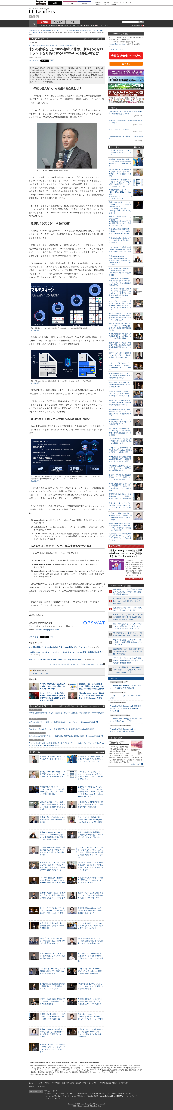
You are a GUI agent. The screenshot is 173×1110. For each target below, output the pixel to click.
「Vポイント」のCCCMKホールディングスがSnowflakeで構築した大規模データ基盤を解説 (90, 971)
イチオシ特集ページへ (133, 578)
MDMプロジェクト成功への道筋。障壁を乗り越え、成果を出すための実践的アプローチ (52, 940)
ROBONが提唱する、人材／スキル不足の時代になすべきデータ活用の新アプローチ (52, 956)
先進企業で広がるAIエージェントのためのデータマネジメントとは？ (52, 759)
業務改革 (44, 25)
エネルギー (98, 4)
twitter (30, 16)
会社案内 (78, 1083)
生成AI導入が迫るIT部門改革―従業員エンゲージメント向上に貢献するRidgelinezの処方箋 (90, 804)
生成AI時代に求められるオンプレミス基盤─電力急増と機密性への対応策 (52, 819)
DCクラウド (69, 3)
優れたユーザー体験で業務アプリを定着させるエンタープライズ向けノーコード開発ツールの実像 (52, 774)
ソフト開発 (114, 2)
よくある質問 (41, 1086)
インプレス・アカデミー (52, 1099)
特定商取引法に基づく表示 (108, 1083)
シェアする (33, 60)
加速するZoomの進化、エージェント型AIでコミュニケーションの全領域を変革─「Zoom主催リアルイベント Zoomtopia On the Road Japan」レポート (91, 792)
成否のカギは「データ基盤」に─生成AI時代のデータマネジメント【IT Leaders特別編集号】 (64, 722)
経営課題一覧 (47, 30)
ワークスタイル (77, 25)
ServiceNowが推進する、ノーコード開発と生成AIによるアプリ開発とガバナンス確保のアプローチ (90, 940)
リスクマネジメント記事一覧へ (94, 39)
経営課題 (44, 22)
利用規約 (46, 1083)
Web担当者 (98, 2)
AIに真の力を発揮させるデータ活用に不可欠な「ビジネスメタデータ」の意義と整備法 (90, 880)
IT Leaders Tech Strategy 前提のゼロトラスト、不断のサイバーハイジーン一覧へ (77, 664)
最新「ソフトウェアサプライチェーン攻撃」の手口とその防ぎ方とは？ (56, 660)
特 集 (73, 22)
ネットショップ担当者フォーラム (55, 1096)
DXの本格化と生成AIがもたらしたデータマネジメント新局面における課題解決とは (90, 986)
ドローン (106, 4)
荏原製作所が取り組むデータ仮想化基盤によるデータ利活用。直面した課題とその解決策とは (52, 1016)
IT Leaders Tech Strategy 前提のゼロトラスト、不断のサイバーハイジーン (53, 45)
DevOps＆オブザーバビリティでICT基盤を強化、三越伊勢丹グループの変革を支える (52, 971)
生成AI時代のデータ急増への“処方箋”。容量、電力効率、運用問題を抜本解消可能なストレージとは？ (53, 895)
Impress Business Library (117, 44)
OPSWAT (36, 673)
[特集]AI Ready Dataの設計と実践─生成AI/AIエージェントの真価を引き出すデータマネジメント (125, 553)
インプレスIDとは (117, 49)
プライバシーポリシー (90, 1083)
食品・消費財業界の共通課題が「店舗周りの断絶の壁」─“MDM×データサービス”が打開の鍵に (90, 834)
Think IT (72, 1093)
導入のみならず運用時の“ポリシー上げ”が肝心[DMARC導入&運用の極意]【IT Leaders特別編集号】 (66, 736)
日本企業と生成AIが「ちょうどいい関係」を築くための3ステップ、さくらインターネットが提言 (90, 1016)
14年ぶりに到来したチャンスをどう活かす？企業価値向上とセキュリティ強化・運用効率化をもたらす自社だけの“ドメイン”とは (120, 221)
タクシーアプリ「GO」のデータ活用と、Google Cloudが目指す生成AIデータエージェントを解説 (52, 910)
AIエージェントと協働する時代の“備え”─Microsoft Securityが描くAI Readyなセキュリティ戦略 (90, 819)
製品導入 (84, 3)
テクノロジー (58, 22)
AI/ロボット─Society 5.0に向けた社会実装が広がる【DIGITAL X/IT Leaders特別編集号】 (62, 729)
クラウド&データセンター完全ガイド (56, 1093)
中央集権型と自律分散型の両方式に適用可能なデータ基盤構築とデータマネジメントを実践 (52, 986)
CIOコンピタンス (103, 25)
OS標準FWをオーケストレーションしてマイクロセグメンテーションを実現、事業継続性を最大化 (66, 652)
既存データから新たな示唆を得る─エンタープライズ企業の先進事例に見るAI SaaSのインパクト (90, 895)
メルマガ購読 (56, 1083)
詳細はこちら (135, 764)
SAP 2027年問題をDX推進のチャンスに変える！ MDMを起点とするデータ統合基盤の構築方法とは (52, 880)
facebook (34, 16)
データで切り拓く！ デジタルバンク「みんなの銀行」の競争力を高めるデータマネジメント (91, 925)
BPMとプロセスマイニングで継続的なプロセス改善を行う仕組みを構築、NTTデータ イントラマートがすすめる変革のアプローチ (120, 305)
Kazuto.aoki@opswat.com (47, 630)
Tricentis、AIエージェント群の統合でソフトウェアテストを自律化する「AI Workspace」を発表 (91, 695)
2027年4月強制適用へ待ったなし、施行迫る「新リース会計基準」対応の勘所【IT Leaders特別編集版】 (66, 714)
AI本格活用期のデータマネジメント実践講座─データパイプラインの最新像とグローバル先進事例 (90, 1001)
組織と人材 (90, 25)
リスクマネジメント (60, 30)
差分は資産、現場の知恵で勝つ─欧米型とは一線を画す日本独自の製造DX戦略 (52, 925)
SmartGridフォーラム (124, 1093)
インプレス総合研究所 (97, 1093)
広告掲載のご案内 (68, 1083)
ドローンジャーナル (132, 1096)
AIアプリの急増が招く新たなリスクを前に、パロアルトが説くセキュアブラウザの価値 (52, 686)
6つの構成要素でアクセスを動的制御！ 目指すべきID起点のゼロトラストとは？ (59, 647)
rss (37, 16)
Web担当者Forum (82, 1093)
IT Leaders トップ (34, 30)
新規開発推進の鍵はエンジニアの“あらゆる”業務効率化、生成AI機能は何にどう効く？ (90, 910)
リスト (51, 60)
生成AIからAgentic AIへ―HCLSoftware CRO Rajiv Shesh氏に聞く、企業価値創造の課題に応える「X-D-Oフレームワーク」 (120, 260)
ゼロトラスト (44, 673)
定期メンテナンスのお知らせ (119, 129)
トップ (33, 24)
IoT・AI (122, 2)
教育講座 (113, 4)
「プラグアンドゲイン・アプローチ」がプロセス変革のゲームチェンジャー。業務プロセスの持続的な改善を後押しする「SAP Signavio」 (90, 852)
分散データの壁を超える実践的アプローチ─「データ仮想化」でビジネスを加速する (52, 1001)
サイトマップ (123, 1083)
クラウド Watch (111, 1093)
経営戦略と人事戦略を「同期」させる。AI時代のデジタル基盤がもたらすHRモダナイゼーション (90, 759)
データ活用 (64, 25)
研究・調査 (129, 2)
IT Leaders (42, 11)
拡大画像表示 (35, 330)
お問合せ (32, 1086)
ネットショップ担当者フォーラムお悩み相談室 (83, 1096)
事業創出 (54, 25)
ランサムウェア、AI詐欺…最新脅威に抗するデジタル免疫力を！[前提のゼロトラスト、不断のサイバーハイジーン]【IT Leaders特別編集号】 (67, 744)
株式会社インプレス (50, 1091)
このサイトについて (35, 1083)
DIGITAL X (120, 1096)
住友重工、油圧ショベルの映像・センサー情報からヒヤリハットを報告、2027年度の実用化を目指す (91, 686)
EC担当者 (106, 2)
